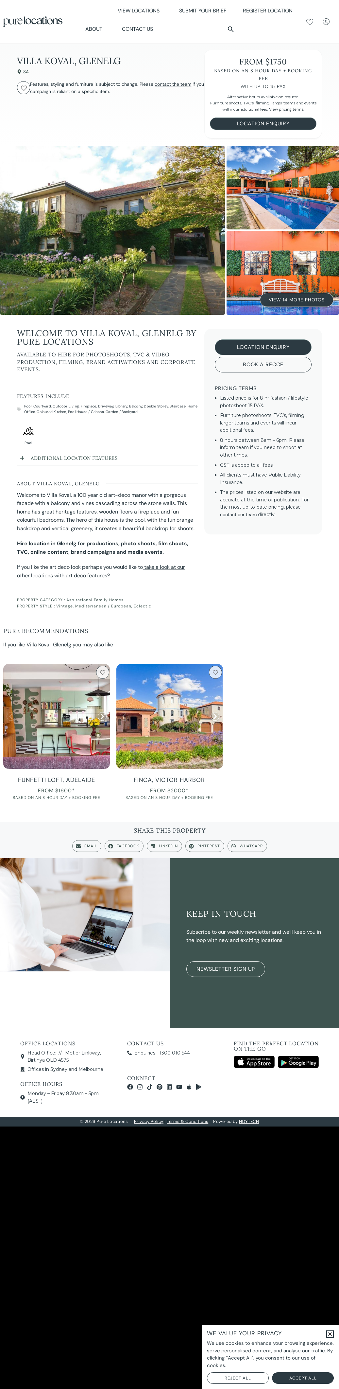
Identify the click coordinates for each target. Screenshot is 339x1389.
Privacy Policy (148, 1121)
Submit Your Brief (203, 10)
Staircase (178, 406)
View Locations (140, 10)
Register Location (268, 10)
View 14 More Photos (297, 298)
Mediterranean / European (103, 606)
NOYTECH (249, 1121)
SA (26, 72)
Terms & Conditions (187, 1121)
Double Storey (156, 406)
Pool (28, 406)
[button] (231, 29)
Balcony (135, 406)
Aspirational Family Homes (95, 600)
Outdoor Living (66, 406)
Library (121, 406)
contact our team (238, 514)
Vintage (64, 606)
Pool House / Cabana (86, 411)
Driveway (106, 406)
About (95, 29)
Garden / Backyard (122, 411)
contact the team (173, 84)
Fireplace (88, 406)
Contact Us (137, 29)
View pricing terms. (286, 109)
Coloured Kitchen (51, 411)
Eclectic (142, 606)
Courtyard (42, 406)
